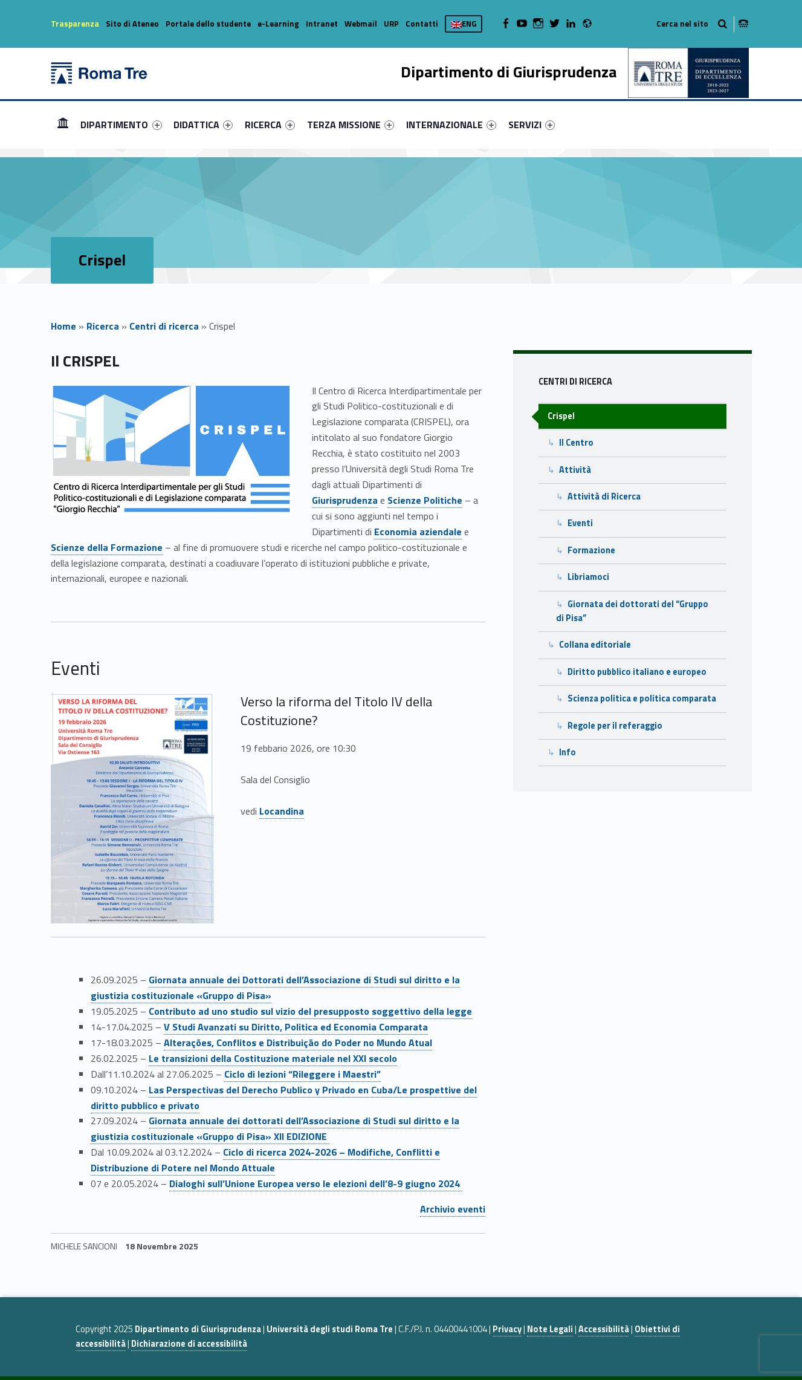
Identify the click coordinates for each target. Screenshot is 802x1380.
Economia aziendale (418, 531)
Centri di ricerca (164, 326)
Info (567, 752)
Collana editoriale (595, 644)
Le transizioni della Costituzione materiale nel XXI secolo (273, 1058)
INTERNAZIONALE (451, 124)
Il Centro (576, 442)
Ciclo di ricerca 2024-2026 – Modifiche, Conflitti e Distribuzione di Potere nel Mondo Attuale (265, 1160)
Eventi (580, 523)
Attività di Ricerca (604, 496)
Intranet (322, 24)
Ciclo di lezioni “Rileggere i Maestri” (302, 1074)
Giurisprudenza (345, 500)
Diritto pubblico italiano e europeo (637, 672)
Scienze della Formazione (107, 547)
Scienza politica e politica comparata (642, 698)
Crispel (561, 416)
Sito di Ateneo (132, 24)
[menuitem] (63, 124)
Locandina (281, 811)
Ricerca (102, 326)
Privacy (507, 1329)
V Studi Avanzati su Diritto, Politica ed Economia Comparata (296, 1027)
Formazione (591, 550)
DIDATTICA (203, 124)
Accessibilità (603, 1329)
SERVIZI (531, 124)
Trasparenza (75, 24)
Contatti (422, 24)
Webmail (360, 24)
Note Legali (550, 1329)
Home (63, 124)
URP (391, 24)
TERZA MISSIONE (350, 124)
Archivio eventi (452, 1209)
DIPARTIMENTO (120, 124)
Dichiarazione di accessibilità (189, 1343)
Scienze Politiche (424, 500)
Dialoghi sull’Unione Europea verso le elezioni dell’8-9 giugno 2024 (315, 1183)
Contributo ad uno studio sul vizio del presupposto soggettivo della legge (310, 1011)
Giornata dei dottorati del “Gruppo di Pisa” (632, 611)
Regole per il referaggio (615, 725)
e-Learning (278, 24)
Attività (575, 470)
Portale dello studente (208, 24)
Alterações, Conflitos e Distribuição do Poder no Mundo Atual (298, 1042)
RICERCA (270, 124)
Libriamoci (588, 577)
